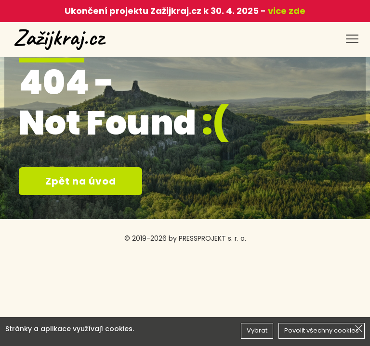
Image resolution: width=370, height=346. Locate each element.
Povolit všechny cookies (321, 330)
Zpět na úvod (80, 181)
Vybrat (257, 330)
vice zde (285, 11)
